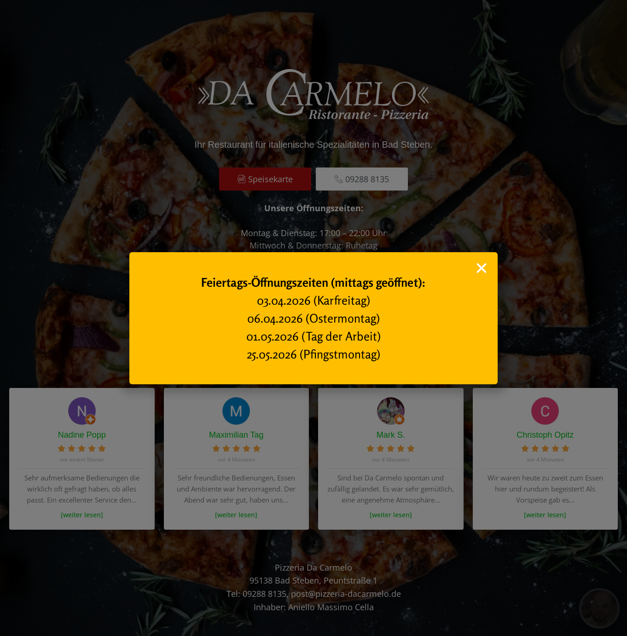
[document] (313, 318)
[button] (481, 268)
